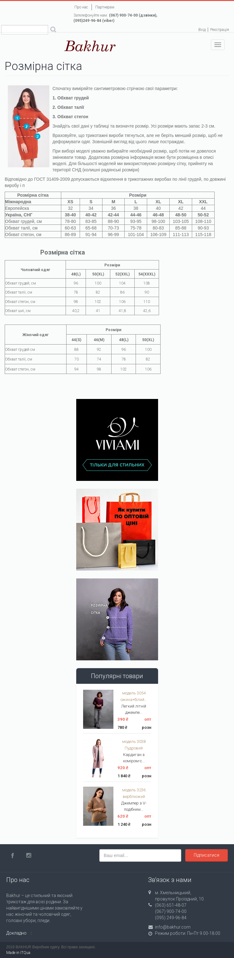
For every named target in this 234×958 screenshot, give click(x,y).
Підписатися (206, 855)
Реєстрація (219, 30)
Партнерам (104, 7)
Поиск (53, 30)
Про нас (81, 7)
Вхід (202, 30)
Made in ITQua (18, 952)
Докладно (16, 932)
